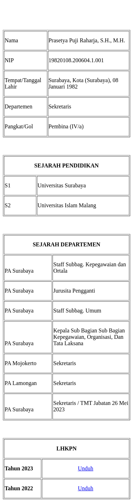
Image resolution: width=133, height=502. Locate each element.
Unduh (85, 468)
